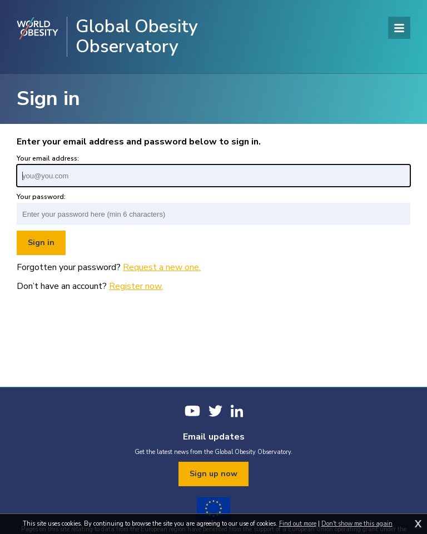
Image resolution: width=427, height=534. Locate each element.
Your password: (41, 196)
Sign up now (213, 473)
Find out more (297, 524)
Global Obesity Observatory (137, 37)
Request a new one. (162, 267)
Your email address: (48, 158)
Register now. (136, 286)
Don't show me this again (357, 524)
